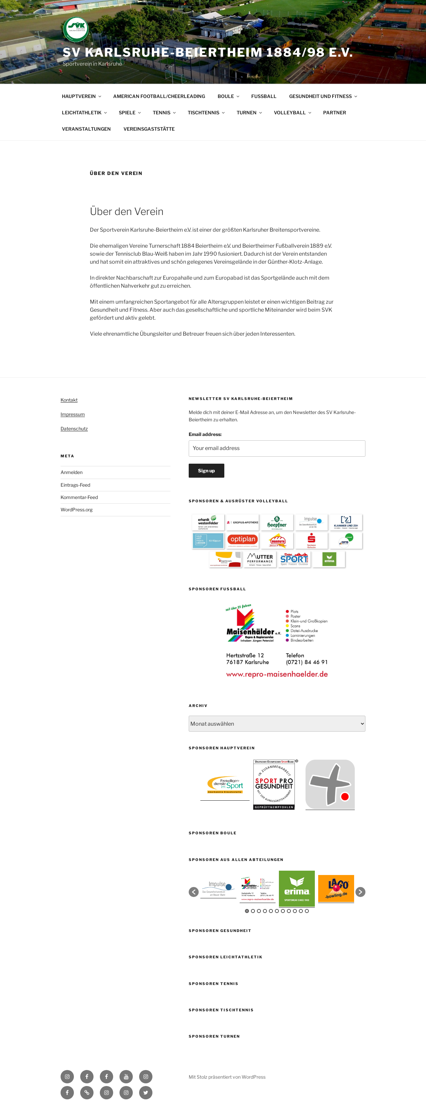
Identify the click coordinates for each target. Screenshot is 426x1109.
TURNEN (250, 112)
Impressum (73, 414)
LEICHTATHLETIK (85, 112)
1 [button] (247, 911)
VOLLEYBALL (293, 112)
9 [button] (295, 911)
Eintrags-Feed (75, 485)
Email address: (205, 434)
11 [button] (307, 911)
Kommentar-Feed (79, 497)
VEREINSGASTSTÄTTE (149, 129)
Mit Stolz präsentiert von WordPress (227, 1077)
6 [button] (277, 911)
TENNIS (165, 112)
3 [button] (259, 911)
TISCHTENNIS (207, 112)
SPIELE (130, 112)
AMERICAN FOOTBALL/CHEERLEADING (159, 96)
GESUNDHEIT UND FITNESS (323, 96)
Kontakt (69, 400)
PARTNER (334, 112)
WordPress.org (77, 509)
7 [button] (283, 911)
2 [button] (253, 911)
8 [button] (289, 911)
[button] (194, 892)
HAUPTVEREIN (82, 96)
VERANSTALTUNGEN (86, 129)
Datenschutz (74, 428)
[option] (277, 641)
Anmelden (72, 472)
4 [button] (265, 911)
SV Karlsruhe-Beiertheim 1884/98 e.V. (208, 52)
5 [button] (271, 911)
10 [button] (301, 911)
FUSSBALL (264, 96)
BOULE (229, 96)
